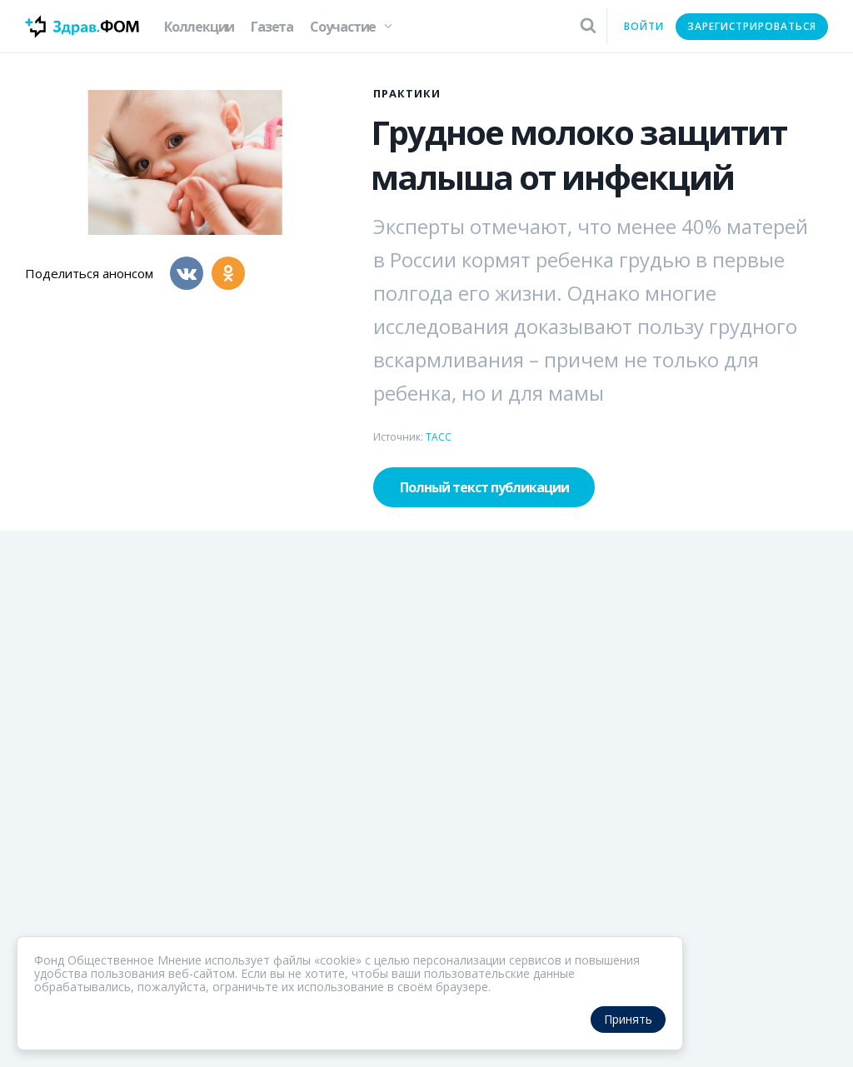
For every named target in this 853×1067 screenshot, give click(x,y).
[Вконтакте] (186, 273)
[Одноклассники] (228, 273)
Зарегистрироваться (751, 26)
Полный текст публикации (484, 487)
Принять (628, 1019)
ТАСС (438, 437)
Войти (644, 26)
